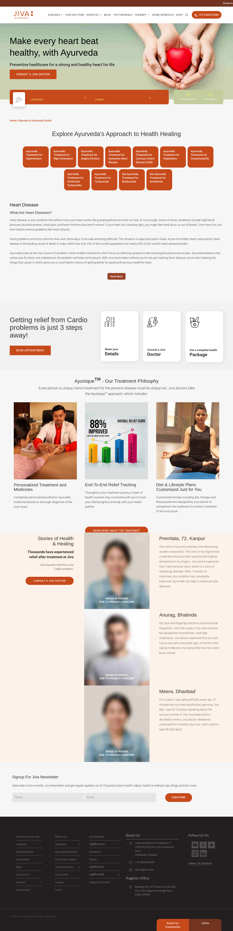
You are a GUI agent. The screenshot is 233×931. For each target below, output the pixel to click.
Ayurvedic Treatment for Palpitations (171, 155)
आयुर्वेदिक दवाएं (96, 866)
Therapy (140, 14)
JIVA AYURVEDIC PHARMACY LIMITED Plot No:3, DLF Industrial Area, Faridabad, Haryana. (154, 848)
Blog (107, 14)
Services (92, 14)
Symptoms (95, 851)
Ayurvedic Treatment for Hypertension (34, 155)
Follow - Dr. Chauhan (199, 863)
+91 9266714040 (168, 3)
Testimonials (123, 14)
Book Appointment (30, 350)
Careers (59, 882)
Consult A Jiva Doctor (33, 74)
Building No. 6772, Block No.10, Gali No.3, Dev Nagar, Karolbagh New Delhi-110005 (155, 890)
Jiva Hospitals (97, 836)
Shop (179, 14)
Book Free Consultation (172, 925)
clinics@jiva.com (144, 869)
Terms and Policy (64, 866)
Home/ (14, 120)
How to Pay (61, 874)
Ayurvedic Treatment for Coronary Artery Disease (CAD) (145, 157)
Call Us (205, 923)
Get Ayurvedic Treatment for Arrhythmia (158, 178)
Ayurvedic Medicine (66, 851)
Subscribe (179, 797)
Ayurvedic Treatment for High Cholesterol (63, 155)
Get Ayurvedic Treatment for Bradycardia (130, 178)
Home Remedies (163, 14)
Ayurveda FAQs (24, 851)
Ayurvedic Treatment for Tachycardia (103, 178)
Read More (116, 276)
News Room (23, 859)
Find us (93, 859)
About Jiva (61, 836)
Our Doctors (74, 14)
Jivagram (21, 844)
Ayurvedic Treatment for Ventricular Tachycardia (75, 180)
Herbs (58, 889)
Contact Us (22, 874)
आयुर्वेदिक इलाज (97, 844)
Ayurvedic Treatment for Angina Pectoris (90, 155)
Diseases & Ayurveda (27, 836)
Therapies (60, 844)
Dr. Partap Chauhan (65, 859)
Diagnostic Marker (99, 882)
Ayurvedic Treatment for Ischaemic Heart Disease (118, 157)
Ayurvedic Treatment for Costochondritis (200, 155)
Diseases (54, 14)
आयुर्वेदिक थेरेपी (96, 874)
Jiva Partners (23, 889)
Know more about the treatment (116, 530)
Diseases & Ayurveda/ (31, 120)
